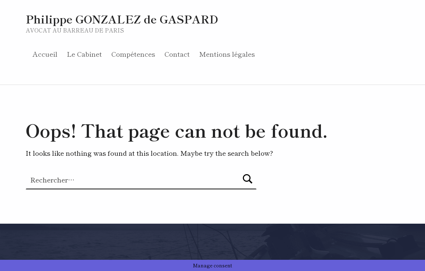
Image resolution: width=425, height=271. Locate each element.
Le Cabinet (84, 54)
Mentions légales (227, 54)
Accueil (45, 54)
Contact (177, 54)
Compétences (133, 54)
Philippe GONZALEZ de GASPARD (122, 18)
